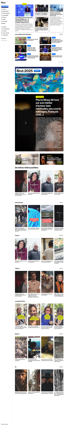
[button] (6, 424)
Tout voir (61, 34)
